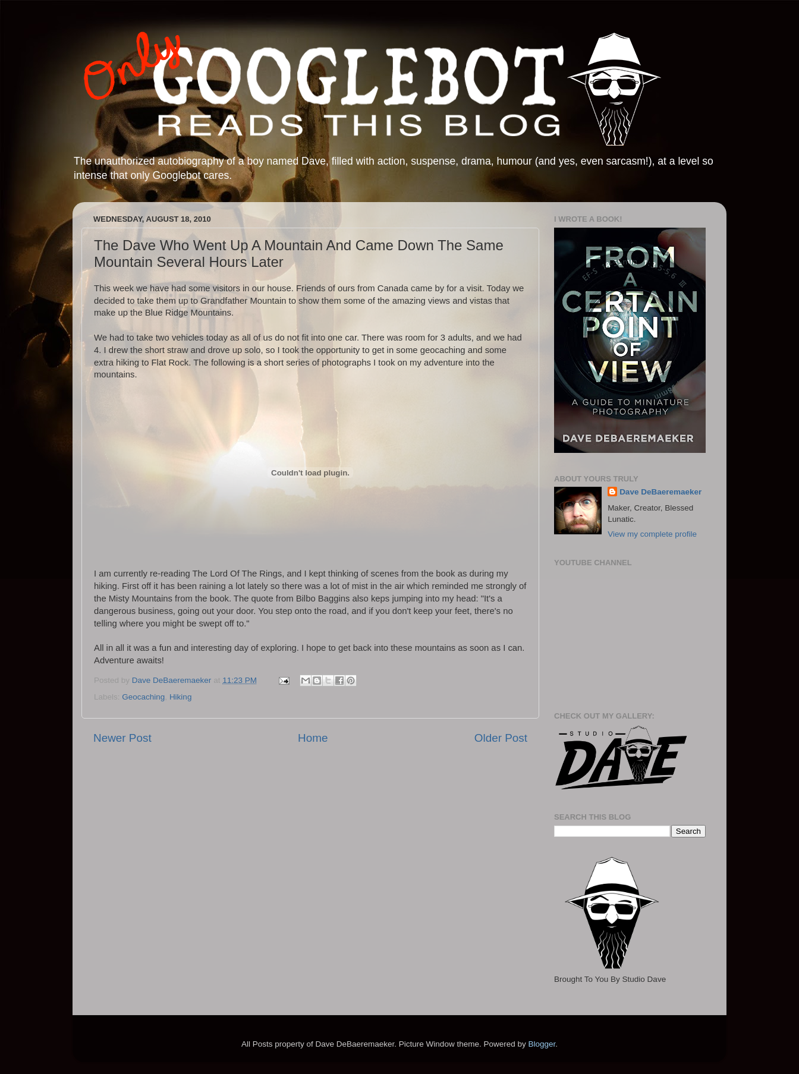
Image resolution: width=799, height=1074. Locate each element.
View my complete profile (652, 534)
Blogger (541, 1044)
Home (313, 738)
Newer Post (122, 738)
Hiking (180, 696)
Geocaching (143, 696)
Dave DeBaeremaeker (660, 491)
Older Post (500, 738)
